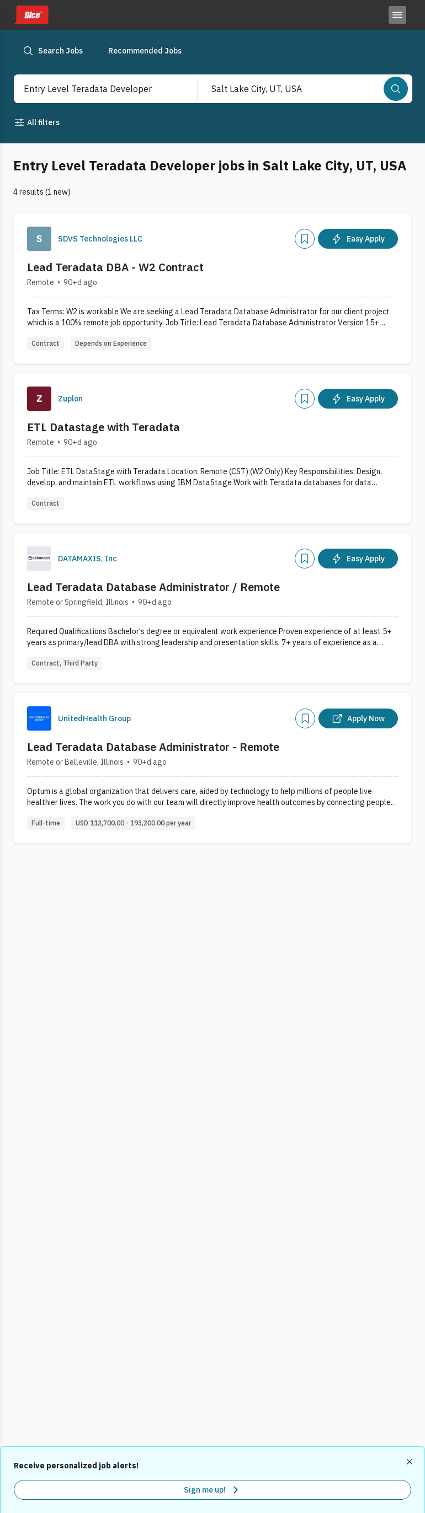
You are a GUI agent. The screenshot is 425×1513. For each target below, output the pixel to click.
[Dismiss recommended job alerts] (411, 1462)
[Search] (396, 89)
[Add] (305, 239)
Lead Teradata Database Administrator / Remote (153, 587)
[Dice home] (31, 15)
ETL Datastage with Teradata (103, 427)
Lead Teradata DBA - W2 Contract (115, 267)
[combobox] (94, 89)
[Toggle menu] (397, 15)
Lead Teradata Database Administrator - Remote (153, 746)
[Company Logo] (39, 239)
